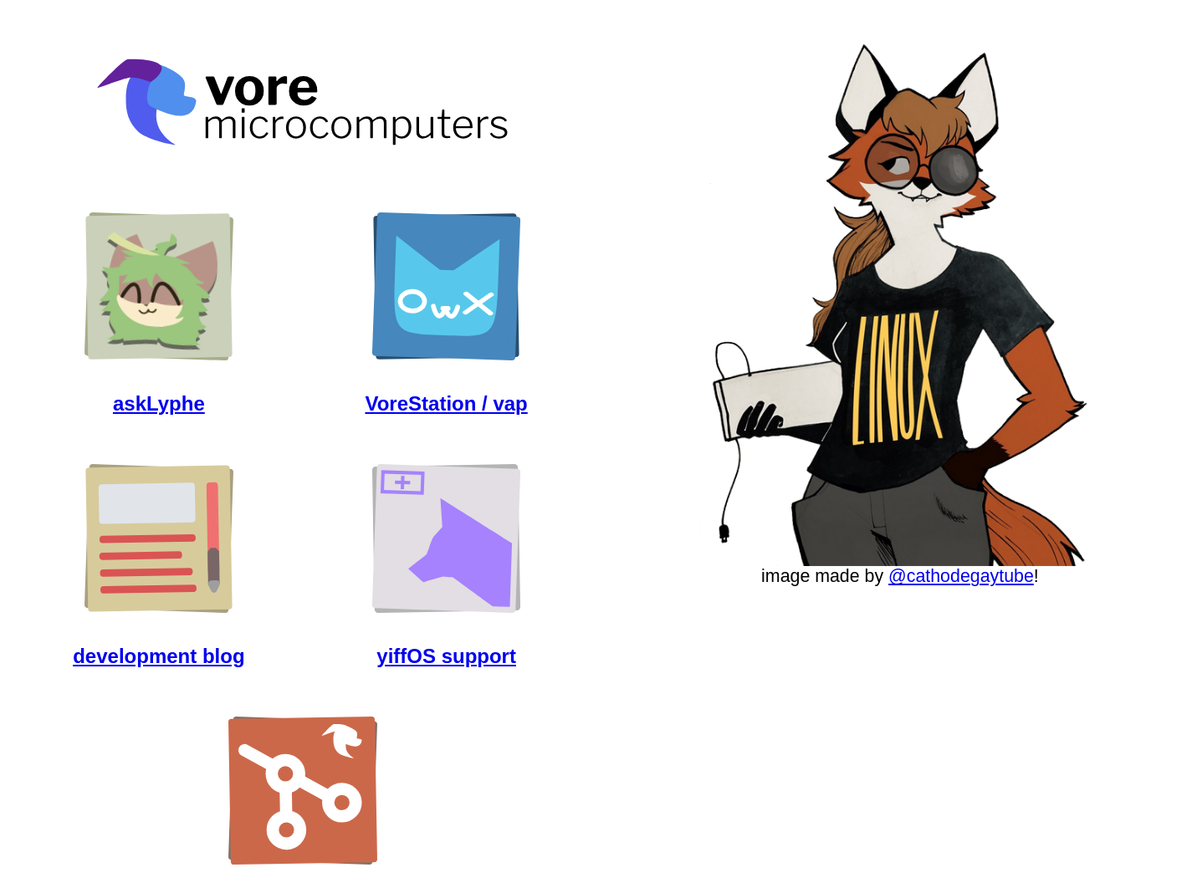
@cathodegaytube (961, 576)
